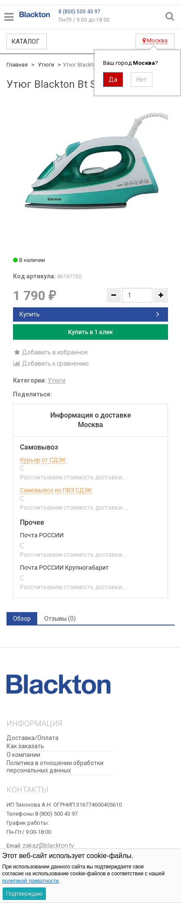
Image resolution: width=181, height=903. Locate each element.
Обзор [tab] (22, 618)
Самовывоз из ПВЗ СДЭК (56, 490)
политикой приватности (30, 881)
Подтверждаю (24, 893)
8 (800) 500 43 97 (79, 12)
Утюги (46, 64)
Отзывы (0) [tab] (60, 618)
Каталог (25, 41)
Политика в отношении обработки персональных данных (54, 766)
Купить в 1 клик (90, 332)
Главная (17, 64)
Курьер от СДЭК (43, 459)
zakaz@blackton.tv (48, 845)
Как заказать (25, 746)
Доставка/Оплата (32, 737)
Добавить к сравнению (51, 363)
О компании (23, 754)
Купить (89, 314)
